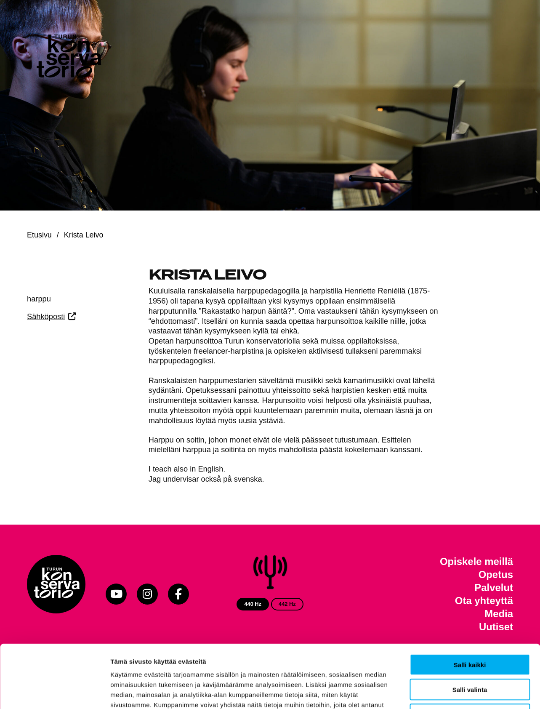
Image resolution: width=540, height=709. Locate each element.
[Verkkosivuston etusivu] (69, 59)
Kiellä (469, 655)
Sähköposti (46, 316)
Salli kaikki (470, 605)
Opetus (496, 574)
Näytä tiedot (450, 692)
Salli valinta (469, 630)
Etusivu (39, 235)
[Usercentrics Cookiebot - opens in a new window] (54, 692)
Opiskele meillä (476, 561)
